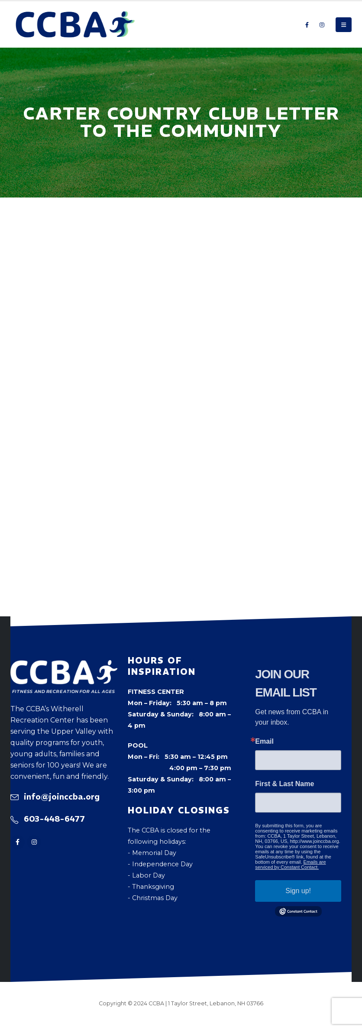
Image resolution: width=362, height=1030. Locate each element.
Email (264, 741)
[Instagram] (322, 25)
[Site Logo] (75, 24)
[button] (344, 24)
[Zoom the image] (63, 666)
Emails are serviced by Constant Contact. (290, 864)
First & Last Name (284, 784)
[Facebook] (307, 25)
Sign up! (298, 890)
